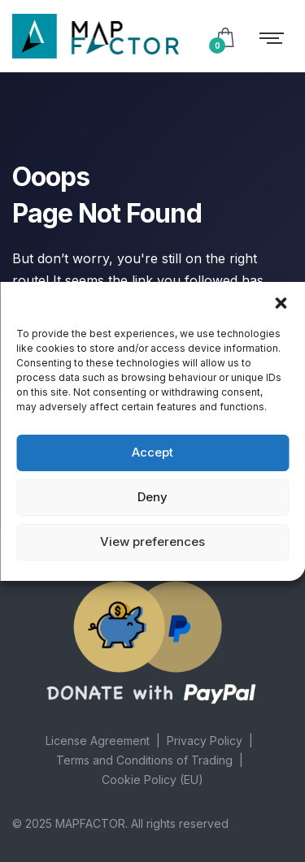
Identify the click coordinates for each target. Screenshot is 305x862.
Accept (152, 452)
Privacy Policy (204, 740)
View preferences (152, 541)
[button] (280, 302)
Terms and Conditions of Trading (144, 760)
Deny (152, 497)
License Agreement (98, 740)
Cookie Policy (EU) (152, 779)
